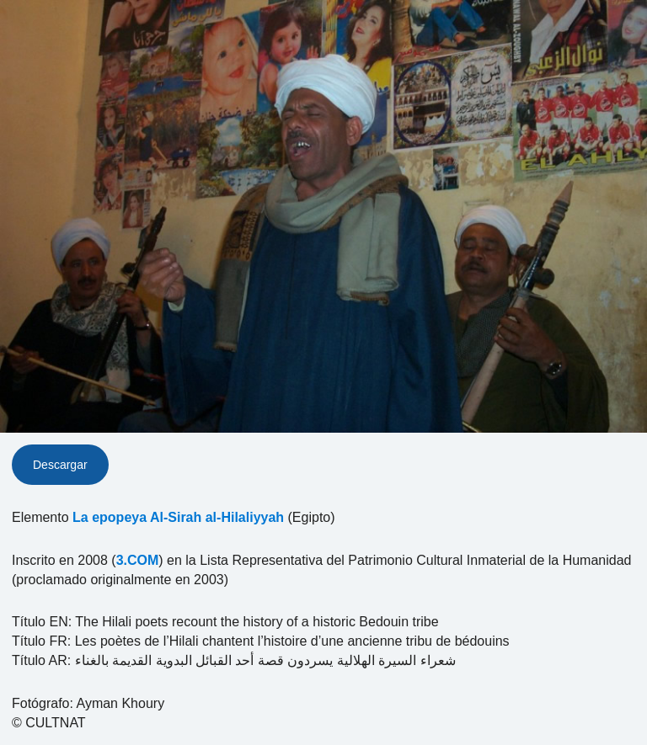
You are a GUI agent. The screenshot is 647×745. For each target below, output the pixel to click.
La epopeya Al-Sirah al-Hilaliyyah (178, 517)
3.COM (137, 560)
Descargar (60, 464)
